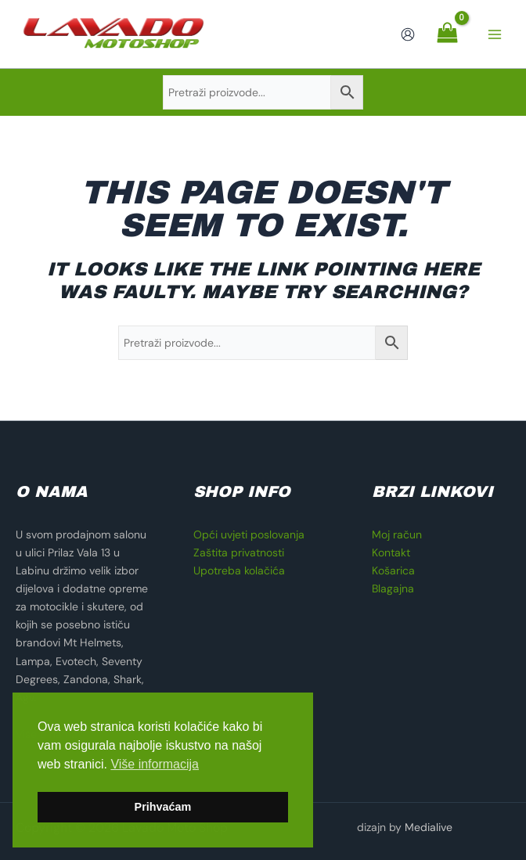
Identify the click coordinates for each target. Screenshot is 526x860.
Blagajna (393, 588)
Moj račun (397, 534)
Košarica (393, 570)
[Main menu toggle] (494, 34)
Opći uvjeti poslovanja (248, 534)
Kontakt (391, 552)
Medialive (428, 827)
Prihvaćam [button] (163, 807)
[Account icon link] (408, 34)
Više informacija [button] (154, 764)
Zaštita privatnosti (238, 552)
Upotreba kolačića (239, 570)
